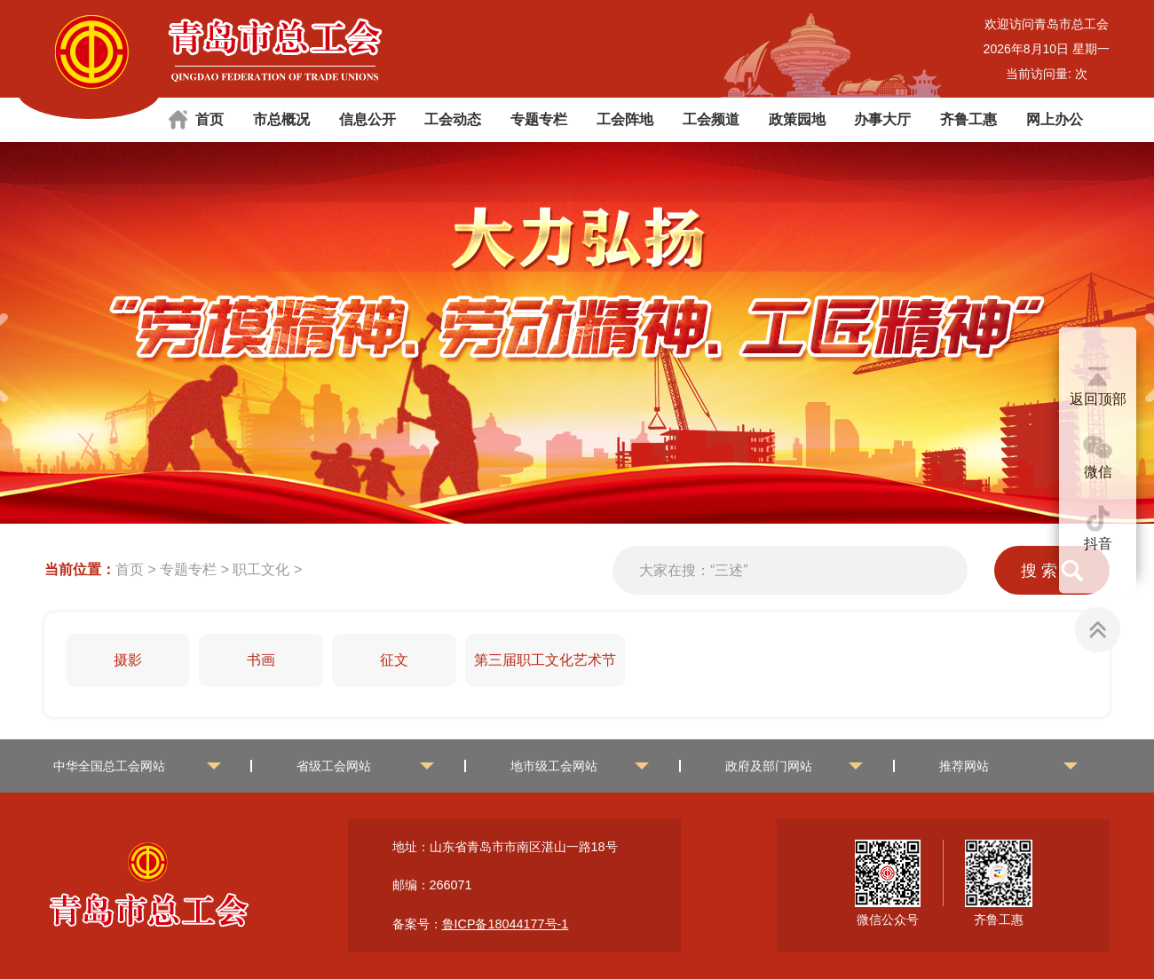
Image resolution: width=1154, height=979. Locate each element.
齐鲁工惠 (968, 119)
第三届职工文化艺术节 (545, 659)
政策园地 (797, 119)
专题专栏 (538, 119)
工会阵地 (625, 119)
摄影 (128, 659)
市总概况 (281, 119)
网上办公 (1054, 119)
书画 (261, 659)
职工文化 (261, 569)
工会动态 (452, 119)
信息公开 (367, 119)
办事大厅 (882, 119)
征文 (394, 659)
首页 (209, 119)
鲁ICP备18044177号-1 (505, 924)
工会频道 (711, 119)
